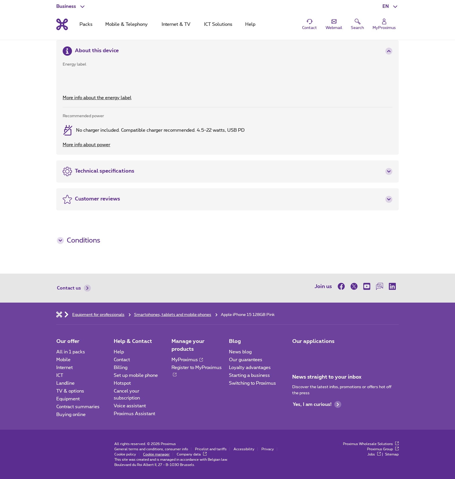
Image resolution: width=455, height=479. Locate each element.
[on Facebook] (343, 286)
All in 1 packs (70, 352)
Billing (120, 367)
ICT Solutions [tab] (218, 24)
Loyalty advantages (250, 367)
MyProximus (187, 359)
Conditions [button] (78, 240)
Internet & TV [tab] (176, 24)
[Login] (384, 24)
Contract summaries (78, 406)
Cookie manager (156, 454)
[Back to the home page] (62, 24)
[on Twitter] (354, 286)
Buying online (71, 414)
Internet (64, 367)
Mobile (63, 359)
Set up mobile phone (136, 375)
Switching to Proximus (252, 383)
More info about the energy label (97, 97)
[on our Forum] (379, 286)
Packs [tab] (86, 24)
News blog (240, 352)
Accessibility (244, 449)
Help (119, 352)
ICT (59, 375)
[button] (390, 6)
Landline (65, 383)
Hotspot (122, 383)
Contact (122, 359)
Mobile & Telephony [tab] (126, 24)
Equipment (68, 399)
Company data (192, 454)
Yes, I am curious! (317, 404)
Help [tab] (250, 24)
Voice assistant (130, 406)
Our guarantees (245, 359)
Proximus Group (383, 449)
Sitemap (392, 454)
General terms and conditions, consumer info (151, 449)
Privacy (267, 449)
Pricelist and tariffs (211, 449)
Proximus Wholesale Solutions (371, 444)
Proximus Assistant (134, 413)
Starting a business (249, 375)
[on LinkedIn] (392, 286)
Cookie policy (125, 454)
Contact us (74, 288)
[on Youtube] (366, 286)
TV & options (70, 391)
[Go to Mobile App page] (297, 353)
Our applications (313, 341)
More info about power (86, 144)
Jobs (374, 454)
